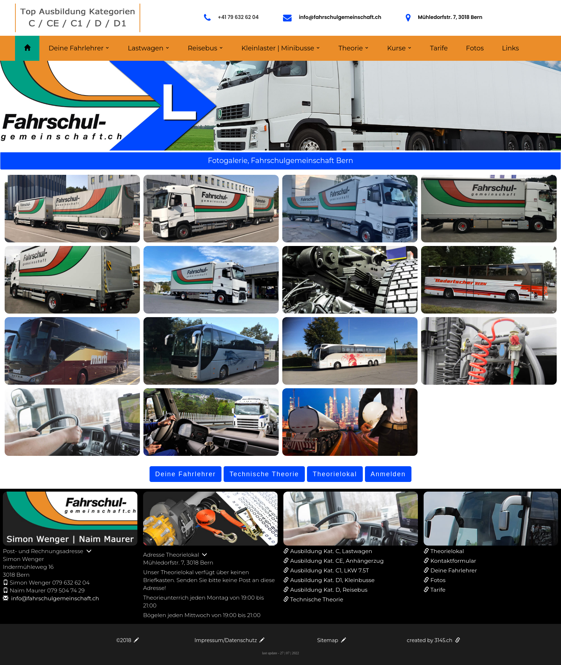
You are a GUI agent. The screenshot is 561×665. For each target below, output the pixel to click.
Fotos (475, 48)
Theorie (350, 48)
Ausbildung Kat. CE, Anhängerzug (337, 560)
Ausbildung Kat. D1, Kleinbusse (332, 580)
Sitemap (331, 640)
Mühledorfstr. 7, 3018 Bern (450, 17)
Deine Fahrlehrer (76, 48)
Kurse (396, 48)
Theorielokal (335, 474)
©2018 (127, 640)
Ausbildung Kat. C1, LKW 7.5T (329, 570)
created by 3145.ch (433, 640)
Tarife (439, 48)
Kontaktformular (453, 560)
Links (510, 48)
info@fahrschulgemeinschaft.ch (340, 17)
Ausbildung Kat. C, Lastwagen (331, 551)
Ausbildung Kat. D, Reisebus (328, 589)
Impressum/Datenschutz (230, 640)
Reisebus (202, 48)
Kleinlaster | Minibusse (278, 48)
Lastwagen (146, 48)
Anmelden (388, 474)
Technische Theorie (264, 474)
